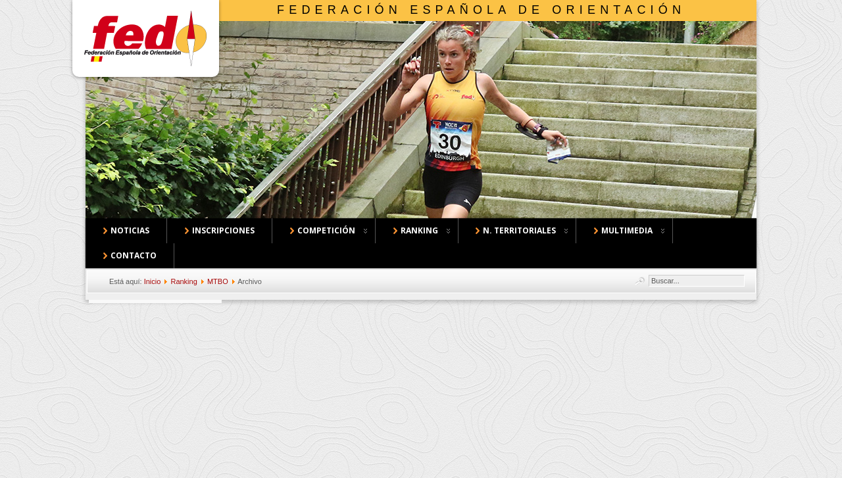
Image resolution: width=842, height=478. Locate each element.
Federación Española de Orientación (481, 9)
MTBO (217, 281)
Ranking (183, 281)
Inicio (152, 281)
